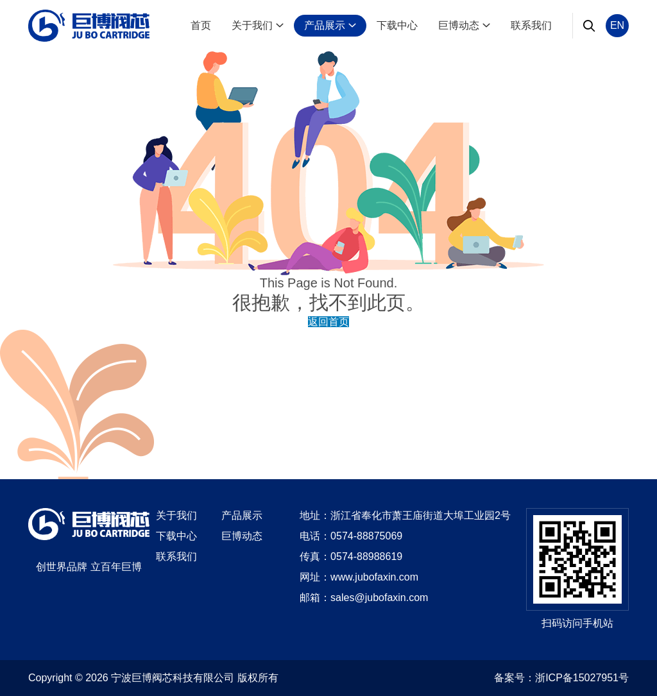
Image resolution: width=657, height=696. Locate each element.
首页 (201, 25)
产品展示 (330, 25)
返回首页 (328, 321)
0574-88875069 (366, 535)
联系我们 (531, 25)
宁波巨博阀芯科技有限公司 (172, 677)
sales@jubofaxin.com (379, 597)
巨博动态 (464, 25)
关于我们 (258, 25)
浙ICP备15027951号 (582, 677)
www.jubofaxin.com (374, 577)
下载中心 (397, 25)
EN (617, 25)
